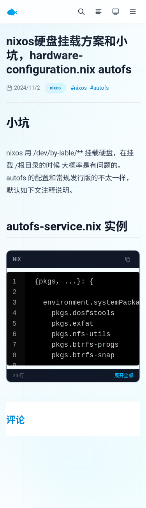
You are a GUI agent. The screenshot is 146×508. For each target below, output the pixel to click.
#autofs (99, 88)
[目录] (98, 12)
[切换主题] (116, 12)
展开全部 (123, 375)
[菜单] (133, 12)
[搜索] (81, 12)
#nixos (78, 88)
